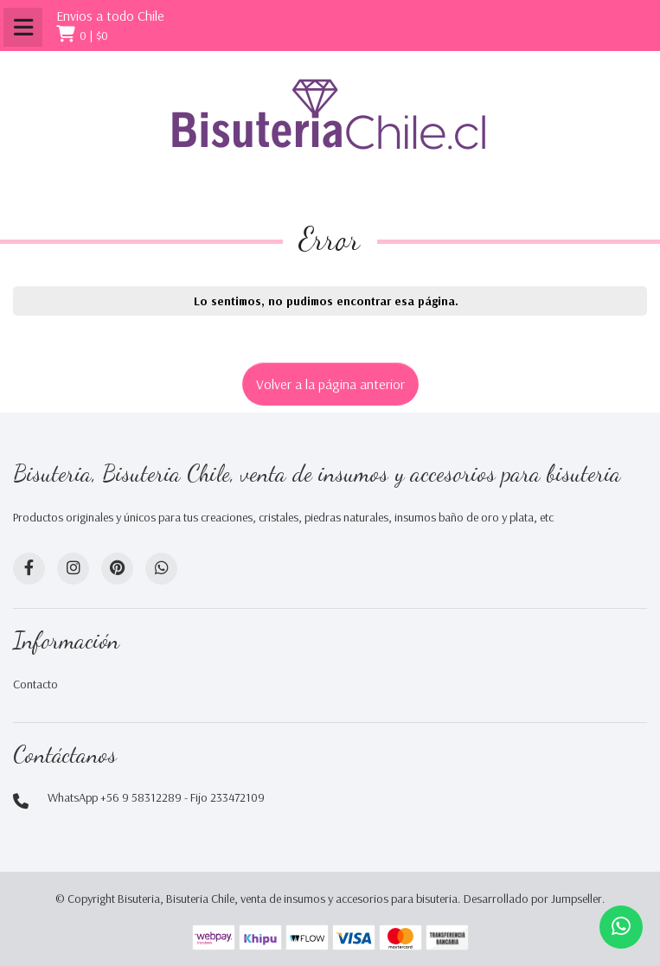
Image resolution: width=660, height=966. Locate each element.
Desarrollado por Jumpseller (533, 898)
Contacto (35, 684)
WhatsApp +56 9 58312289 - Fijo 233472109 (156, 797)
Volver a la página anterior (330, 384)
